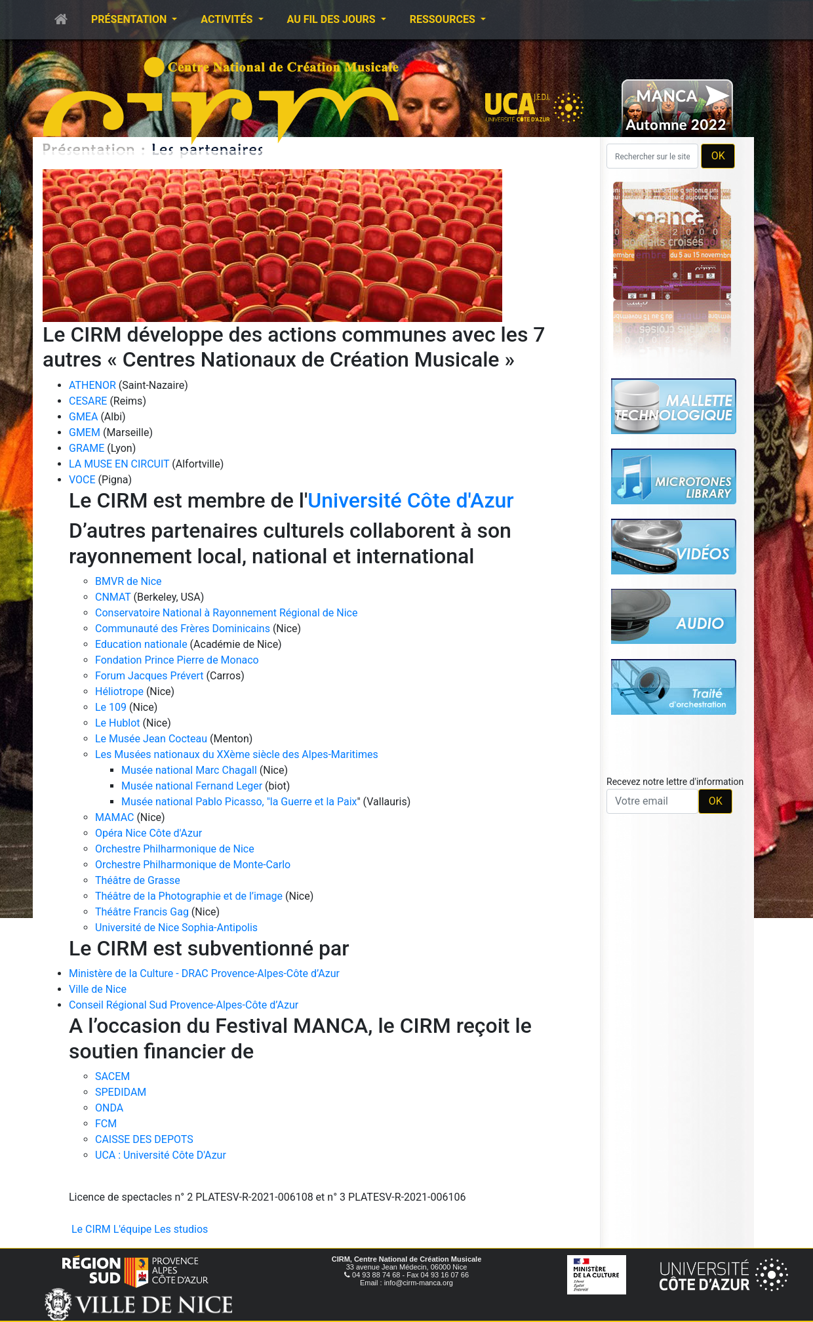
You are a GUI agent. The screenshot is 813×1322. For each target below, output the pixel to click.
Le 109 (111, 707)
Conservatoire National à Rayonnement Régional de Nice (226, 613)
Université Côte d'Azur (410, 500)
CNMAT (113, 597)
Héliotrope (119, 691)
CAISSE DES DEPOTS (144, 1139)
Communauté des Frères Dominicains (184, 628)
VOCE (82, 479)
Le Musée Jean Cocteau (151, 738)
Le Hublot (117, 723)
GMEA (83, 417)
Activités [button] (228, 19)
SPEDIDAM (120, 1092)
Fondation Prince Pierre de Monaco (177, 660)
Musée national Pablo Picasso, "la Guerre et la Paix (239, 801)
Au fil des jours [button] (332, 19)
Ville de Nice (98, 989)
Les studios (181, 1229)
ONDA (109, 1108)
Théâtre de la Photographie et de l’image (189, 896)
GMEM (84, 432)
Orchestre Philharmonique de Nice (174, 849)
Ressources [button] (444, 19)
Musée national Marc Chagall (189, 770)
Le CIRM (91, 1229)
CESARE (88, 401)
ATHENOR (92, 385)
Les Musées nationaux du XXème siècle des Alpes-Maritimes (236, 754)
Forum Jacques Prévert (149, 676)
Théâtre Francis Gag (142, 912)
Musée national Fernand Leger (191, 786)
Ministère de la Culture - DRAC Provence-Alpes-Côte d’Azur (204, 973)
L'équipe (132, 1229)
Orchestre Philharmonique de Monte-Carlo (192, 864)
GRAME (86, 448)
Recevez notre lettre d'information (675, 781)
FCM (106, 1123)
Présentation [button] (130, 19)
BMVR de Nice (128, 581)
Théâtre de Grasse (137, 880)
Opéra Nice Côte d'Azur (148, 833)
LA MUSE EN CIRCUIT (119, 464)
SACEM (112, 1076)
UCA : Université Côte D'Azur (160, 1155)
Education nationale (141, 644)
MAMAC (114, 817)
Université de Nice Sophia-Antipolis (176, 927)
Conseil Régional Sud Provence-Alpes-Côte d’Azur (183, 1005)
